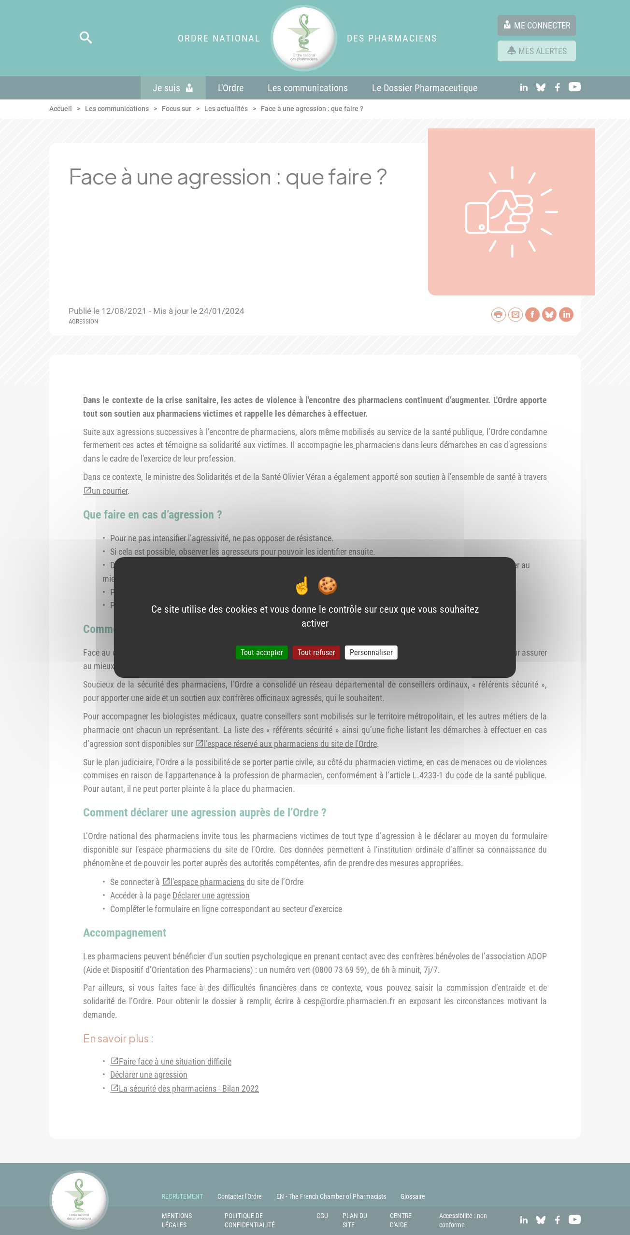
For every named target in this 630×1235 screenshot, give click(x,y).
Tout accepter (262, 652)
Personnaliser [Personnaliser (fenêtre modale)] (371, 652)
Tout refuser (316, 652)
